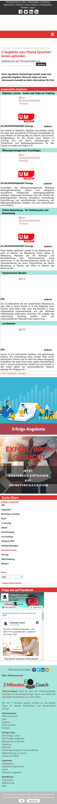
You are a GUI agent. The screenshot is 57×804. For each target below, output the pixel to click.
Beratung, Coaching (10, 514)
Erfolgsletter (45, 4)
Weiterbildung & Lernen (14, 753)
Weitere (5, 563)
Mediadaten (33, 2)
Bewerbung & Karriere (13, 741)
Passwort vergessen (12, 772)
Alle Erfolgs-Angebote (13, 738)
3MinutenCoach (12, 2)
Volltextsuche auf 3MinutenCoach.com (20, 61)
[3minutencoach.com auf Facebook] (20, 12)
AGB (4, 785)
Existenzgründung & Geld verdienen (20, 750)
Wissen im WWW (10, 755)
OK (22, 801)
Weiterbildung (8, 559)
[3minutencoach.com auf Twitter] (26, 12)
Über (24, 2)
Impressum (7, 779)
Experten (6, 747)
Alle (3, 505)
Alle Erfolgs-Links (11, 735)
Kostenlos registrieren (13, 766)
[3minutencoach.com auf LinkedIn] (31, 12)
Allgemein (6, 509)
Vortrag (4, 554)
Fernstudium (7, 536)
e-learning (6, 523)
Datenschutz (8, 782)
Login (32, 7)
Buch (3, 518)
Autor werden (31, 4)
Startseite (6, 48)
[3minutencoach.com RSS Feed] (36, 12)
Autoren (19, 4)
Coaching (6, 744)
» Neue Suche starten (11, 583)
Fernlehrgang (7, 532)
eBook (4, 527)
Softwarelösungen (9, 545)
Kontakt (24, 7)
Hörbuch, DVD (7, 541)
